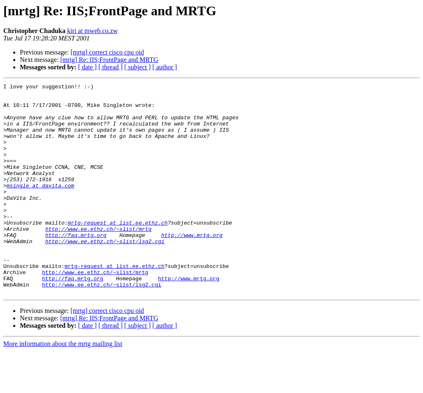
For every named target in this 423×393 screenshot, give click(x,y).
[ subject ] (137, 67)
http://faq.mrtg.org (75, 266)
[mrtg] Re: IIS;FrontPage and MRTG (109, 59)
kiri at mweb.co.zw (92, 30)
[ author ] (164, 67)
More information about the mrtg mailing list (62, 385)
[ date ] (87, 67)
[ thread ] (110, 67)
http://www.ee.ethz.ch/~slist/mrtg (98, 258)
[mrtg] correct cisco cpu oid (107, 52)
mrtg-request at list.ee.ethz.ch (118, 251)
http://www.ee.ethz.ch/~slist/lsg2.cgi (104, 273)
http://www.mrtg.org (191, 266)
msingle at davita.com (40, 206)
